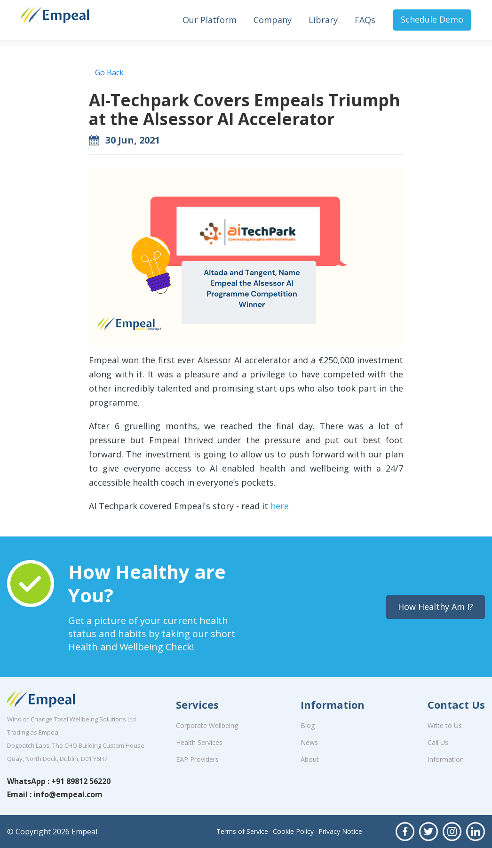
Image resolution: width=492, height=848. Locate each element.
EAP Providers (197, 759)
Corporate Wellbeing (207, 725)
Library (323, 19)
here (279, 506)
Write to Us (445, 725)
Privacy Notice (340, 831)
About (310, 759)
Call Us (438, 742)
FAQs (365, 19)
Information (446, 759)
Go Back (109, 72)
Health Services (199, 742)
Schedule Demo (432, 19)
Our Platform (210, 19)
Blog (308, 725)
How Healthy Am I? (435, 606)
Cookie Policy (293, 831)
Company (273, 19)
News (309, 742)
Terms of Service (242, 831)
